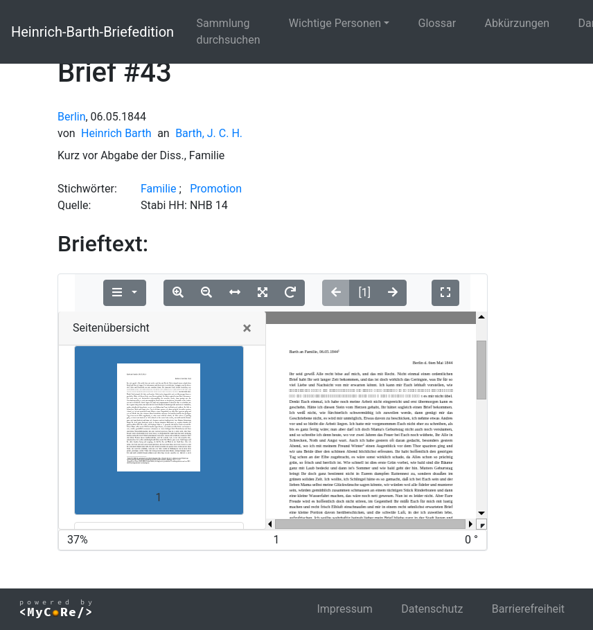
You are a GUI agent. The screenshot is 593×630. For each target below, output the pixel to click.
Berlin (71, 116)
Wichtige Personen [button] (335, 23)
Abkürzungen (517, 23)
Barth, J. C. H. (208, 133)
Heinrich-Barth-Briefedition (92, 32)
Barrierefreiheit (528, 608)
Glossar (437, 23)
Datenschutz (432, 608)
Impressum (345, 608)
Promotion (216, 188)
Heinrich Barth (116, 133)
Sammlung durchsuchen (228, 31)
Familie (158, 188)
